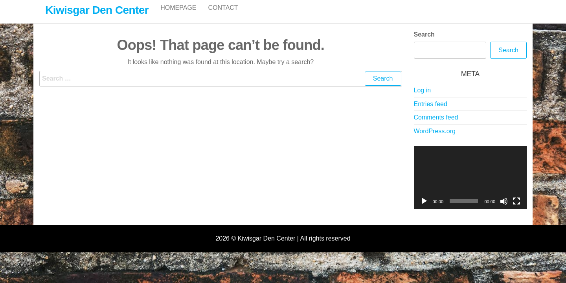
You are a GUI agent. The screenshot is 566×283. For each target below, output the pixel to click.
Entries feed (430, 112)
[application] (470, 186)
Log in (422, 98)
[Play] (424, 209)
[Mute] (504, 209)
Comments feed (436, 125)
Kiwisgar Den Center (97, 10)
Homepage (178, 15)
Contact (223, 15)
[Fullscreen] (516, 209)
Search (424, 42)
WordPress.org (435, 139)
